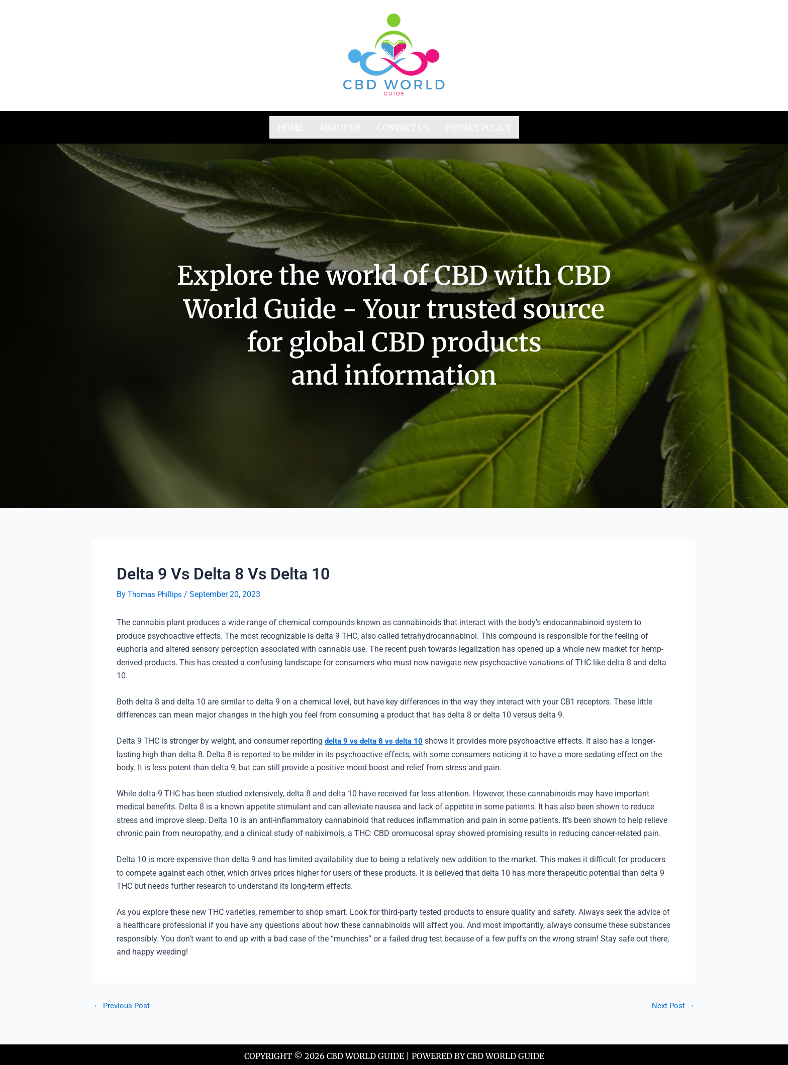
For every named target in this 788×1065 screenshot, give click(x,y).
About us (340, 126)
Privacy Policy (478, 126)
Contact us (403, 126)
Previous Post (122, 1003)
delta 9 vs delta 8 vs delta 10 (376, 738)
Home (290, 126)
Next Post (672, 1003)
